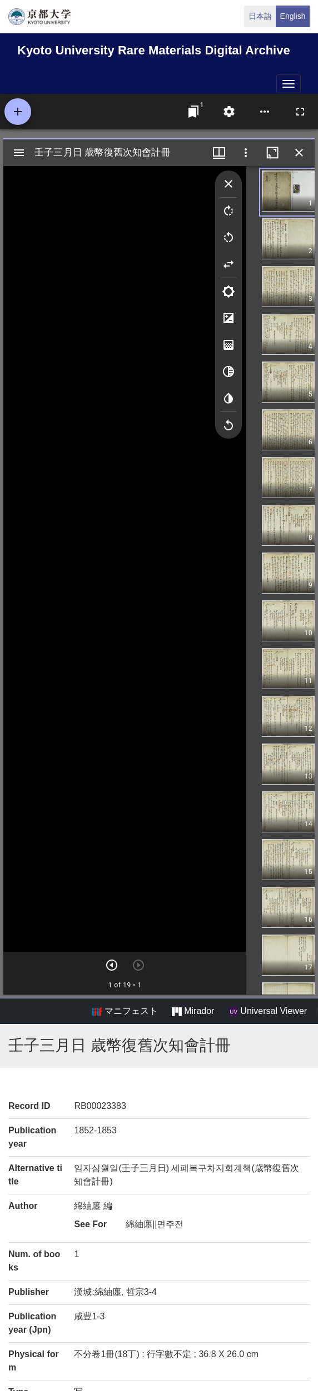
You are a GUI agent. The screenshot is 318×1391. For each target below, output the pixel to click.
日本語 (260, 16)
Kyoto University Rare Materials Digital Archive (153, 50)
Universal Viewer (268, 1011)
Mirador (193, 1011)
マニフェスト (124, 1011)
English (293, 16)
